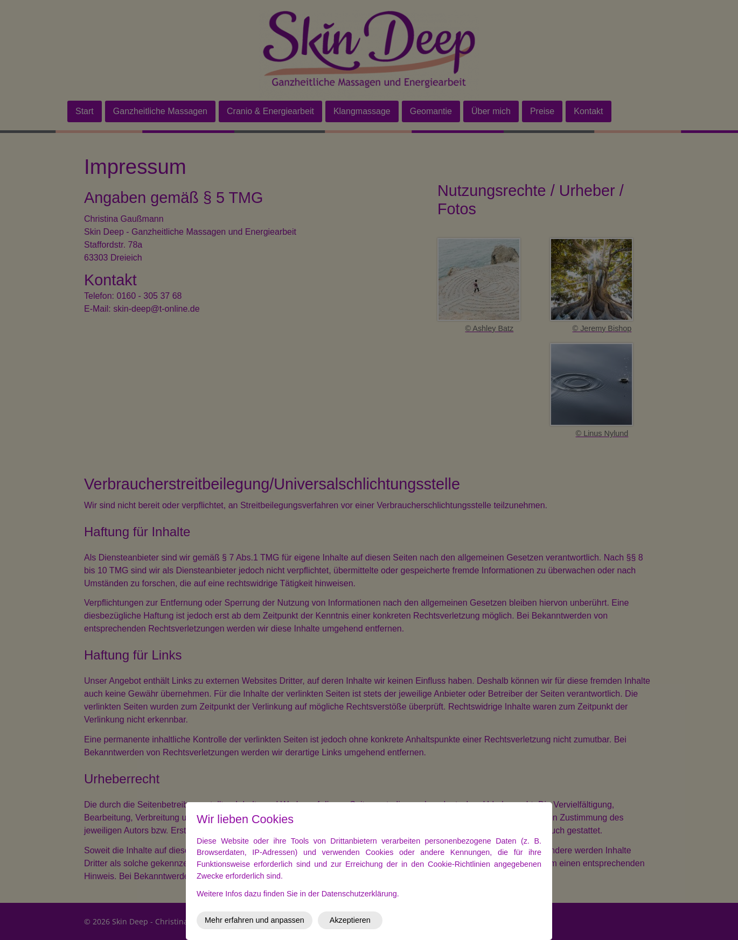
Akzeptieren (350, 920)
